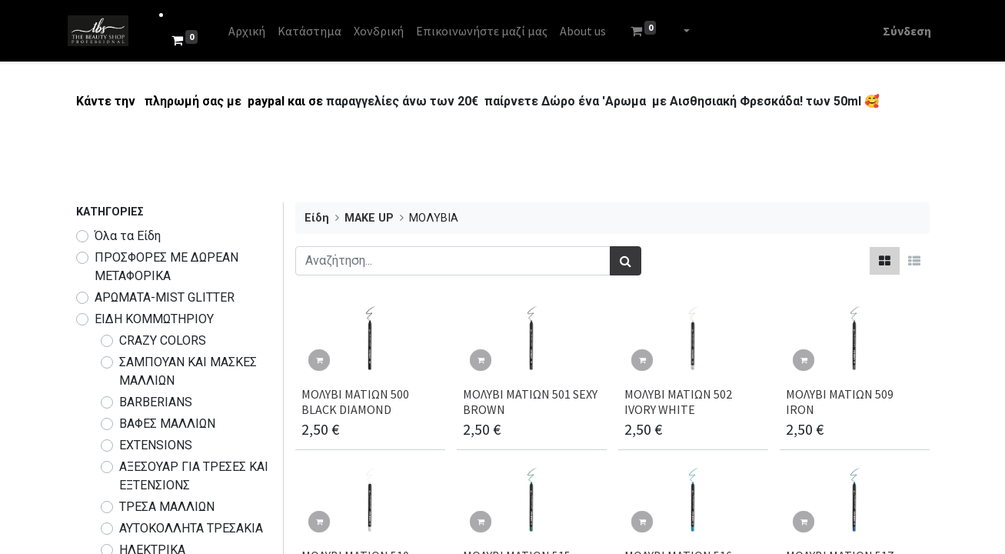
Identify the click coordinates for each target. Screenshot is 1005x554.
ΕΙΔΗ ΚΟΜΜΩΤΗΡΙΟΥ (154, 319)
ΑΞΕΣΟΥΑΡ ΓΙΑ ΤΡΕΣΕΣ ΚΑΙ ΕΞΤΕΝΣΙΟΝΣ (193, 475)
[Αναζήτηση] (625, 260)
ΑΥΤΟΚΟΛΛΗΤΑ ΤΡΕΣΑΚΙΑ (191, 528)
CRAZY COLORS (162, 340)
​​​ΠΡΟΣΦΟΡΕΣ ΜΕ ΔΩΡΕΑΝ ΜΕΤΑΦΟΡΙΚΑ (166, 266)
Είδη (316, 218)
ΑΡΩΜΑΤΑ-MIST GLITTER (165, 297)
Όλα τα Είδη (128, 236)
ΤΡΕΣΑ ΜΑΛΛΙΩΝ (167, 506)
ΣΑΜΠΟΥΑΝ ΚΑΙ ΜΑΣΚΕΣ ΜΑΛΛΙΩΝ (188, 371)
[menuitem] (254, 30)
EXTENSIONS (155, 445)
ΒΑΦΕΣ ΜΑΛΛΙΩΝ (167, 423)
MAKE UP (369, 218)
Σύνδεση (899, 30)
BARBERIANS (155, 402)
